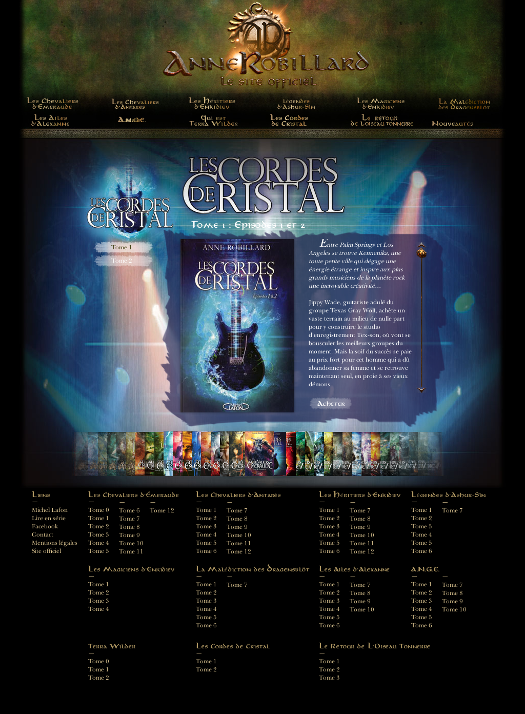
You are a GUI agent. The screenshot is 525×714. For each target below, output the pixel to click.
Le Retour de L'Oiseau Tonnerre (382, 120)
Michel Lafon (50, 510)
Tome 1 (121, 247)
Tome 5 (421, 543)
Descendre (421, 391)
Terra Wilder (213, 120)
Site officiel (46, 551)
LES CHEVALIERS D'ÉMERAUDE (52, 103)
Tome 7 (452, 510)
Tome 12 (362, 551)
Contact (42, 535)
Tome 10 (362, 535)
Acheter (331, 403)
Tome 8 (360, 519)
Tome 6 (421, 551)
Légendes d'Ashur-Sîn (296, 103)
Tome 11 (362, 543)
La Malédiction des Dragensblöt (461, 103)
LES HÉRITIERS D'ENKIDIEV (213, 103)
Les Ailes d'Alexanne (50, 120)
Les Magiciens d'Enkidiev (381, 103)
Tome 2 (121, 261)
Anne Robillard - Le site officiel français (262, 59)
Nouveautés (452, 120)
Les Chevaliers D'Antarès (133, 103)
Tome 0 (98, 510)
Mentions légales (54, 543)
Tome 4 (98, 609)
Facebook (45, 526)
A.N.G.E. (133, 120)
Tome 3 (98, 601)
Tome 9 (360, 527)
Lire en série (49, 518)
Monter (421, 243)
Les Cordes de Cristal (289, 120)
